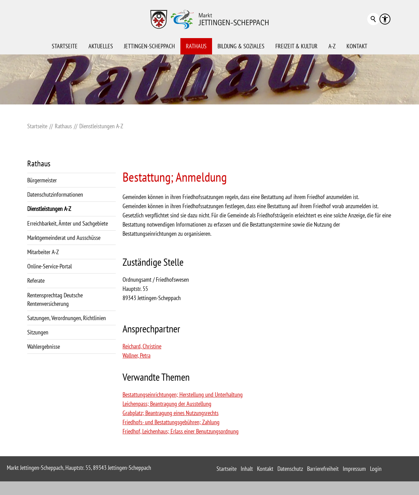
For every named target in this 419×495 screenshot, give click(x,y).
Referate (36, 280)
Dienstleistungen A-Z (49, 209)
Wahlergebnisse (43, 346)
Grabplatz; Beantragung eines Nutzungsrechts (171, 413)
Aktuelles (100, 46)
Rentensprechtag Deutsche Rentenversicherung (55, 299)
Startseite (65, 46)
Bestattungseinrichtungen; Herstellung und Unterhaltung (183, 394)
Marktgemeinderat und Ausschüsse (63, 238)
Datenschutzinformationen (55, 194)
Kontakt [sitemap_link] (265, 469)
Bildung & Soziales (240, 46)
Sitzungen (37, 332)
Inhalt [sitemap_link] (247, 469)
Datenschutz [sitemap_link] (290, 469)
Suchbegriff (373, 19)
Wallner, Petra (136, 355)
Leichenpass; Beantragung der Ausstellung (167, 404)
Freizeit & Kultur (296, 46)
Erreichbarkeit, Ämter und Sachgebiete (67, 223)
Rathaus (196, 46)
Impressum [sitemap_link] (354, 469)
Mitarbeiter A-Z (43, 252)
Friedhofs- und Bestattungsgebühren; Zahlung (171, 422)
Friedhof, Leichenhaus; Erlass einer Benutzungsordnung (181, 431)
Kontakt (357, 46)
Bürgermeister (42, 180)
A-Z (332, 46)
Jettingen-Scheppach (149, 46)
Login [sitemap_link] (376, 469)
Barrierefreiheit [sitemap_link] (323, 469)
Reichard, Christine (142, 346)
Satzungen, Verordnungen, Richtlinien (66, 318)
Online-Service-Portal (49, 266)
